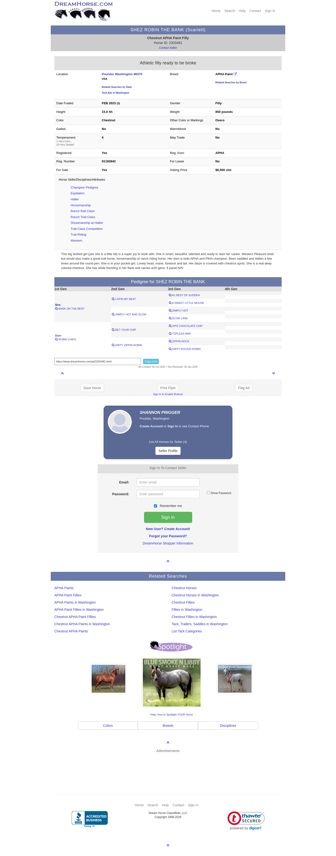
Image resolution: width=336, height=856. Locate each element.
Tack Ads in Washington (115, 93)
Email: (124, 482)
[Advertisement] (170, 766)
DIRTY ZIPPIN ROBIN (127, 345)
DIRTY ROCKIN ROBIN (185, 349)
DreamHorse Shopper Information (168, 543)
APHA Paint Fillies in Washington (79, 609)
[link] (246, 821)
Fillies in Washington (187, 609)
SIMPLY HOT (178, 310)
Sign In (270, 11)
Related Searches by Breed (231, 82)
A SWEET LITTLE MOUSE (186, 302)
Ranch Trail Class (83, 217)
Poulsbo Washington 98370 (122, 74)
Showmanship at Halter (87, 223)
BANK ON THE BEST (69, 308)
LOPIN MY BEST (124, 299)
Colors (108, 726)
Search (229, 11)
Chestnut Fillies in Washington (194, 617)
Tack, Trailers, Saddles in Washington (200, 624)
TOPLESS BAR (180, 333)
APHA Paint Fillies (68, 595)
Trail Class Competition (87, 229)
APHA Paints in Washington (75, 602)
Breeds (168, 726)
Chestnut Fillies (183, 602)
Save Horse (92, 388)
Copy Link (151, 361)
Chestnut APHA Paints (71, 631)
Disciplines (228, 726)
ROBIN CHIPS (65, 339)
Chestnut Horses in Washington (195, 595)
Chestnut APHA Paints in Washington (82, 624)
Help (242, 11)
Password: (120, 494)
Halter (75, 199)
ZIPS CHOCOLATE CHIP (186, 325)
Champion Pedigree (84, 187)
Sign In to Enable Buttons (168, 394)
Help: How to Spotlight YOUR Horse (171, 714)
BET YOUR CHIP (124, 329)
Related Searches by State (117, 87)
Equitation (78, 193)
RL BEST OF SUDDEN (184, 295)
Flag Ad (243, 388)
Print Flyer (168, 388)
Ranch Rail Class (83, 211)
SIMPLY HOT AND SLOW (129, 314)
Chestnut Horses (184, 588)
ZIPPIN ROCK (179, 341)
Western (76, 240)
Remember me (168, 506)
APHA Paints (64, 588)
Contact (255, 11)
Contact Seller (168, 47)
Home (216, 11)
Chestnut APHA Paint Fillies (75, 617)
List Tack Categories (187, 631)
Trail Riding (78, 234)
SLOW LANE (178, 318)
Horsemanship (81, 205)
